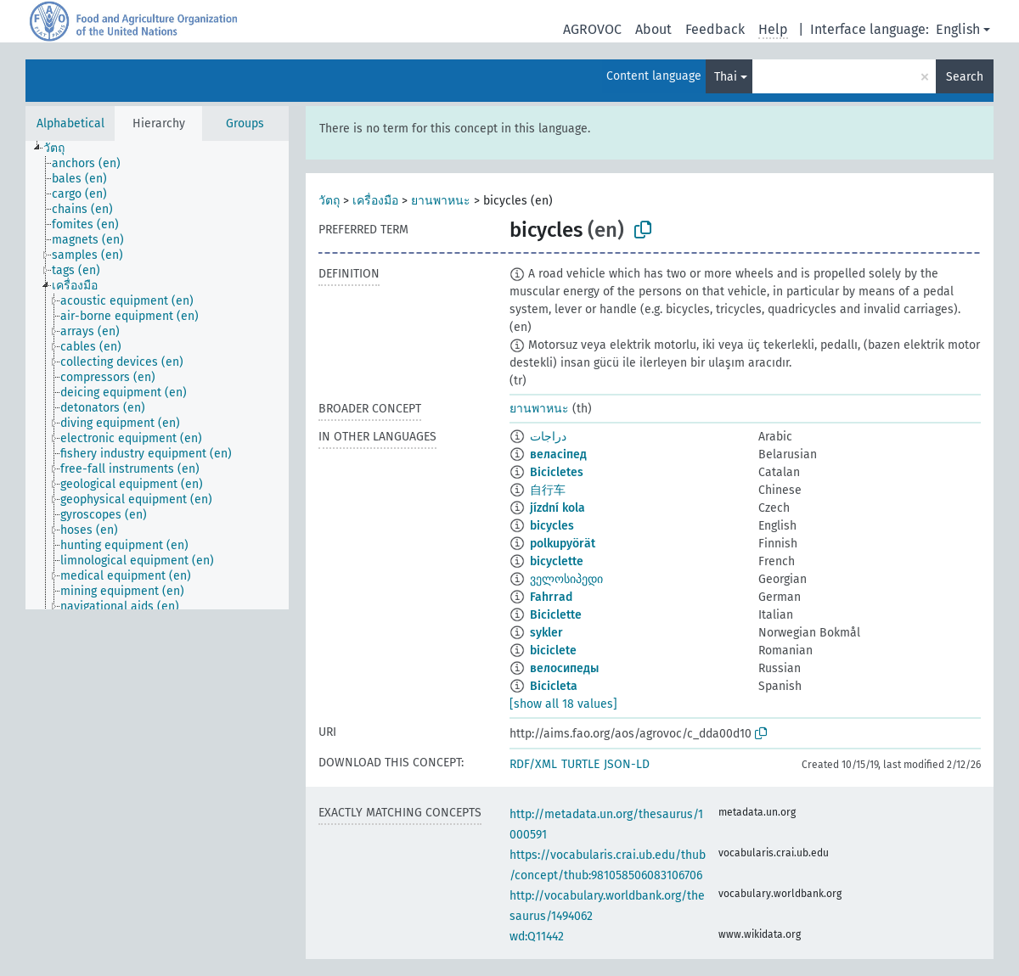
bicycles (552, 526)
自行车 (548, 490)
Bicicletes (556, 472)
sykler (546, 632)
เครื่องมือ (375, 201)
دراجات (548, 436)
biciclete (553, 650)
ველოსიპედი (566, 579)
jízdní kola (557, 508)
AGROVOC (592, 29)
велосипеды (564, 668)
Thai (725, 77)
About (653, 29)
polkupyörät (562, 543)
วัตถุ (329, 201)
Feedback (715, 29)
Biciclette (556, 615)
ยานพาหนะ (440, 201)
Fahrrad (551, 597)
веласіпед (558, 454)
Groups (245, 123)
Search (964, 77)
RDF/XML (533, 764)
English (958, 29)
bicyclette (556, 561)
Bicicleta (553, 686)
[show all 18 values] (563, 704)
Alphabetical (70, 123)
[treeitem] (61, 148)
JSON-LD (627, 764)
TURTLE (580, 764)
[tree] (157, 375)
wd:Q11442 (537, 936)
